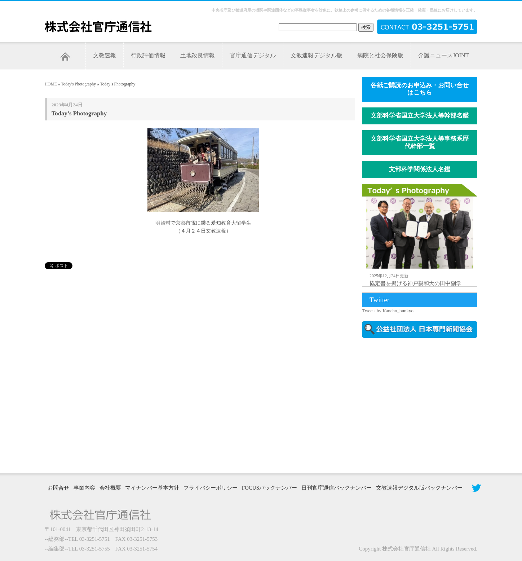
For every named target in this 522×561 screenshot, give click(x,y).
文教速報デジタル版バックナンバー (419, 488)
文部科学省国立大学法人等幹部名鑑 (420, 115)
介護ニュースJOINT (443, 55)
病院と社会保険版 (380, 55)
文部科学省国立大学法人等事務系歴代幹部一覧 (420, 142)
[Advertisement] (423, 405)
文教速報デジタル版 (316, 55)
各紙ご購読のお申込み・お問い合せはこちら (420, 89)
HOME (51, 84)
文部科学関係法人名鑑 (419, 169)
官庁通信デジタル (253, 55)
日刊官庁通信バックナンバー (336, 488)
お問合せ (58, 488)
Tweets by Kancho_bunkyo (387, 310)
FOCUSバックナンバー (269, 488)
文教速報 (104, 55)
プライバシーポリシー (210, 488)
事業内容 (84, 488)
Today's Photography (78, 84)
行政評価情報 (148, 55)
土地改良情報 (197, 55)
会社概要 (110, 488)
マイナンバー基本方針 (152, 488)
